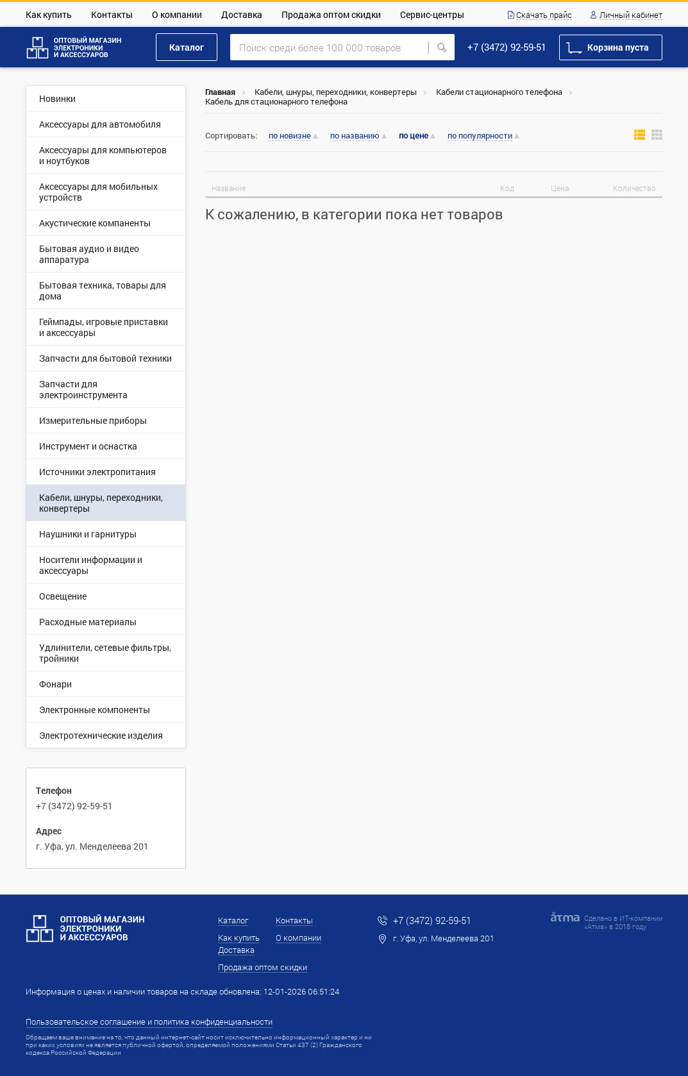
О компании (177, 14)
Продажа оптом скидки (331, 14)
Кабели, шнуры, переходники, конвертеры (336, 91)
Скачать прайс (544, 15)
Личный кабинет (631, 15)
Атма (595, 926)
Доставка (241, 14)
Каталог (186, 47)
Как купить (49, 14)
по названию (355, 136)
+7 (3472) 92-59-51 (506, 47)
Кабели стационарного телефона (499, 91)
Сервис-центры (432, 14)
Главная (220, 91)
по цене (413, 135)
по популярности (480, 136)
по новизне (290, 136)
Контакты (112, 14)
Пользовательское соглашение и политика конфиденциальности (149, 1021)
